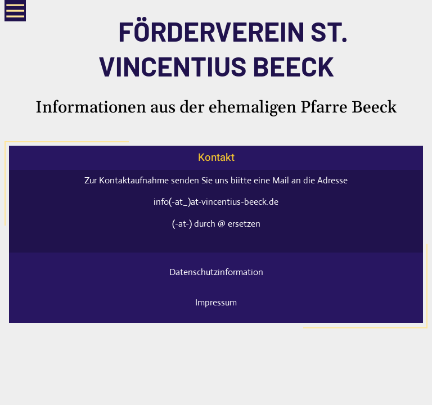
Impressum (216, 302)
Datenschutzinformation (216, 272)
